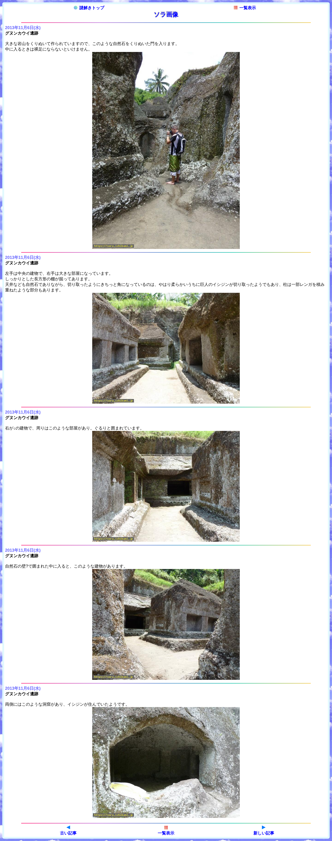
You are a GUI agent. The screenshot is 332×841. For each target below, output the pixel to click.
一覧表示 (245, 8)
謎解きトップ (89, 8)
